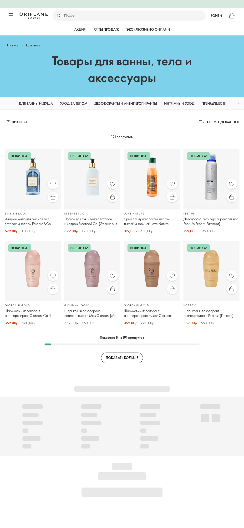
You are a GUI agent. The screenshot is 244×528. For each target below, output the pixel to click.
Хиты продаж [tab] (106, 29)
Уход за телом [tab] (73, 103)
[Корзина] (232, 16)
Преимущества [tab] (215, 103)
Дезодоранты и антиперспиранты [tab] (125, 103)
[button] (238, 103)
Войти (216, 15)
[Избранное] (53, 184)
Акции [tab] (80, 29)
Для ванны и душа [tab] (36, 103)
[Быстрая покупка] (53, 197)
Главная (13, 45)
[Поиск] (135, 16)
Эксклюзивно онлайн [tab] (148, 29)
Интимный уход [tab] (179, 103)
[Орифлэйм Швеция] (33, 15)
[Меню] (11, 16)
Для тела (33, 45)
